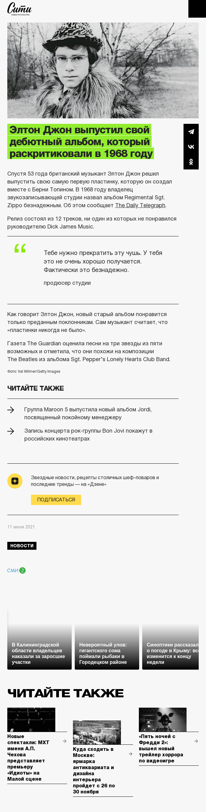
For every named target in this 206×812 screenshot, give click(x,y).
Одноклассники (191, 161)
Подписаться (56, 499)
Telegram (191, 131)
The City (19, 9)
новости (21, 545)
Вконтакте (191, 146)
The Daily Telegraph (140, 205)
